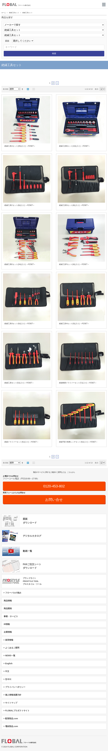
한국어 (8, 679)
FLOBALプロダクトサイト (17, 710)
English (9, 663)
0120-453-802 (54, 486)
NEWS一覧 (10, 655)
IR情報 (7, 624)
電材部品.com (11, 726)
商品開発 (8, 608)
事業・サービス (11, 616)
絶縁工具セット (14, 12)
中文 (7, 671)
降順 (23, 89)
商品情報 (8, 600)
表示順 (5, 89)
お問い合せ (54, 500)
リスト (33, 89)
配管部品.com (11, 718)
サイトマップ (11, 703)
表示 (96, 89)
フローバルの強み (13, 593)
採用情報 (9, 640)
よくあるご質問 (12, 648)
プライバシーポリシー (15, 687)
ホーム (3, 12)
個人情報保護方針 (13, 695)
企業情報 (8, 632)
